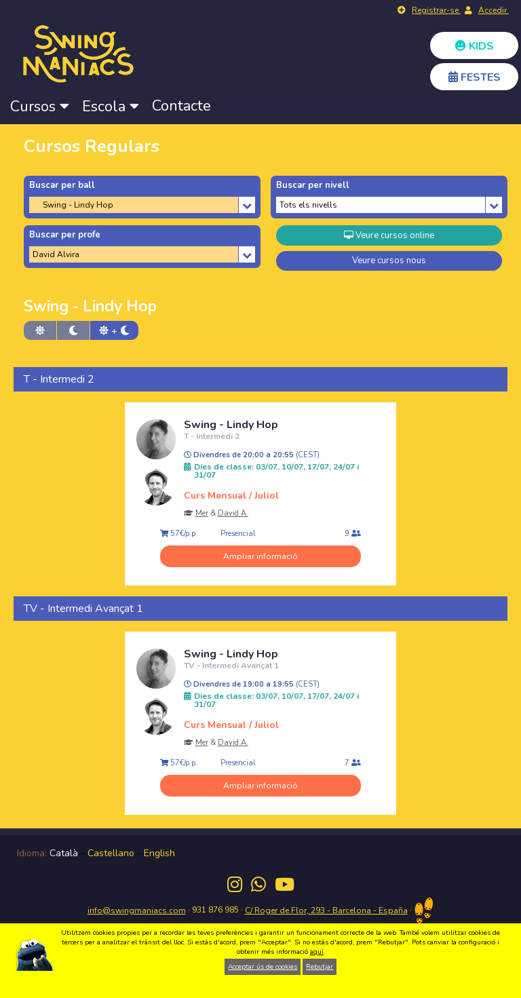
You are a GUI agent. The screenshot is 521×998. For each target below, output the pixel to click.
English (159, 853)
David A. (233, 513)
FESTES (474, 77)
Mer (201, 513)
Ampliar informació (260, 556)
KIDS (474, 46)
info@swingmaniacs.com (137, 910)
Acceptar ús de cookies (262, 967)
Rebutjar (319, 967)
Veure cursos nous (389, 260)
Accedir (493, 10)
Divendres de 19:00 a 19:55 (252, 684)
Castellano (111, 853)
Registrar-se (436, 10)
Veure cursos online (389, 235)
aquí (317, 952)
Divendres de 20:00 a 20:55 (252, 455)
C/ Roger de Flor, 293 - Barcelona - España (326, 910)
